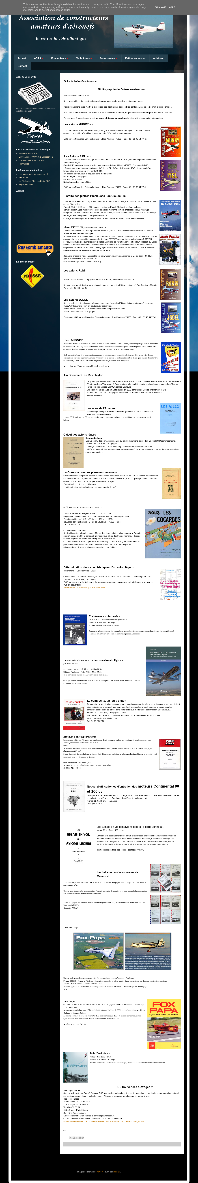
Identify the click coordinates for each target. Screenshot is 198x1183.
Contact (22, 66)
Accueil (22, 58)
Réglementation (26, 184)
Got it (172, 7)
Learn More (160, 7)
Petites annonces (135, 58)
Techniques (84, 58)
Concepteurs (60, 58)
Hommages (24, 164)
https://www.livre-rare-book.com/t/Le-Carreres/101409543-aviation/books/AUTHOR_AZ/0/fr (103, 1121)
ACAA (38, 58)
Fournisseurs (109, 58)
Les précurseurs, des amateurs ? (33, 174)
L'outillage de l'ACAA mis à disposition (36, 157)
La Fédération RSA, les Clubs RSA (34, 181)
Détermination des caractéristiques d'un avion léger (84, 587)
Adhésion (158, 58)
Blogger (116, 1172)
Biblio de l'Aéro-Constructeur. (32, 160)
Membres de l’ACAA (28, 153)
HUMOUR (23, 177)
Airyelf (100, 1172)
